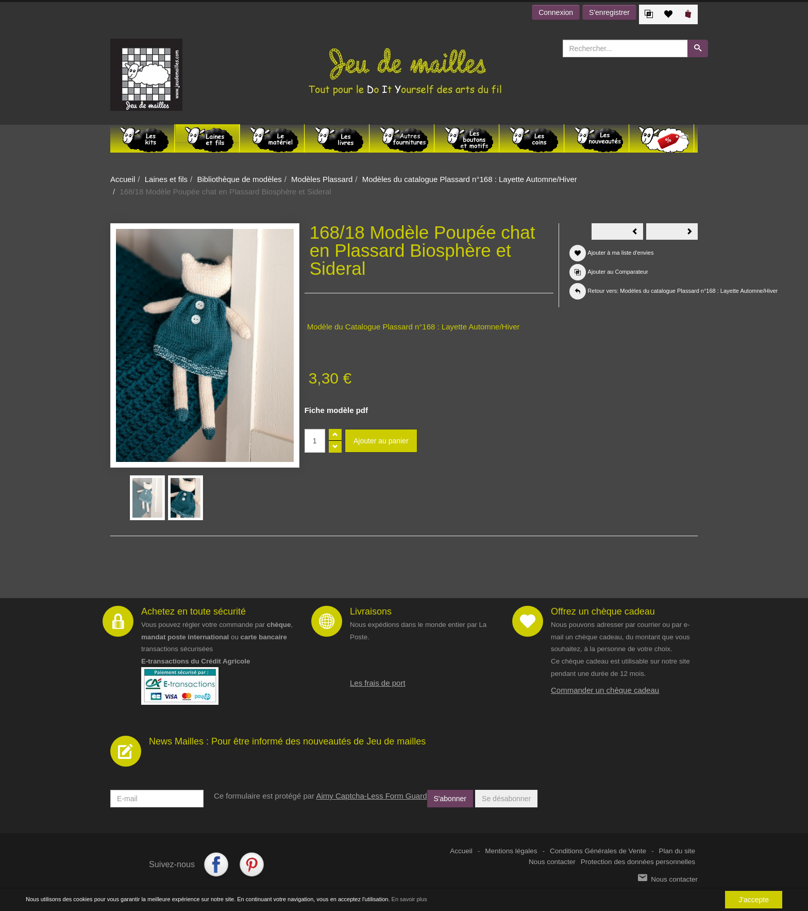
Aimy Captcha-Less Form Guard (371, 795)
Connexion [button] (555, 12)
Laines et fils (166, 179)
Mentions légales (511, 851)
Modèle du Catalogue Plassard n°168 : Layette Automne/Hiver (413, 326)
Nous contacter (552, 862)
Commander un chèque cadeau (605, 690)
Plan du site (677, 851)
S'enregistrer (609, 12)
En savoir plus (409, 899)
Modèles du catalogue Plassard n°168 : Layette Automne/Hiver (469, 179)
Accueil (122, 179)
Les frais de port (378, 682)
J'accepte (753, 900)
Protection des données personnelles (638, 862)
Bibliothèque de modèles (239, 179)
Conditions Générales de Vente (598, 851)
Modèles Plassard (321, 179)
